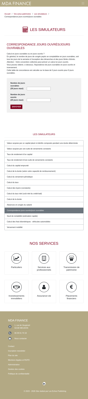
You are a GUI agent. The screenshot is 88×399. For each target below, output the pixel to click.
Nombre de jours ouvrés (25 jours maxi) (17, 97)
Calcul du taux (12, 182)
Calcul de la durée (14, 199)
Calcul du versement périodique (20, 177)
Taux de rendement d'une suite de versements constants (30, 160)
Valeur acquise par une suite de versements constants (29, 149)
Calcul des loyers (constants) (18, 188)
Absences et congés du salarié (19, 205)
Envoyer (16, 107)
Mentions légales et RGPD (19, 360)
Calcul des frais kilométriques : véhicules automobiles (28, 222)
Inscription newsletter (16, 351)
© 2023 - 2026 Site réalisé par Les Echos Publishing (45, 391)
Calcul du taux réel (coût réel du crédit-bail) (24, 194)
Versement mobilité (14, 227)
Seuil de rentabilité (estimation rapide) (22, 216)
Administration (14, 365)
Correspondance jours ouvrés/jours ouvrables (25, 210)
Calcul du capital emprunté (18, 166)
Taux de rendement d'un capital (19, 154)
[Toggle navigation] (83, 3)
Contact (11, 346)
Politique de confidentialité (18, 374)
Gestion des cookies (16, 369)
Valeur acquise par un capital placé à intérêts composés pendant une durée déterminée (42, 143)
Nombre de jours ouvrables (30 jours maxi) (17, 86)
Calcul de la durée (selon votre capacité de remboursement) (31, 171)
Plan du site (13, 355)
